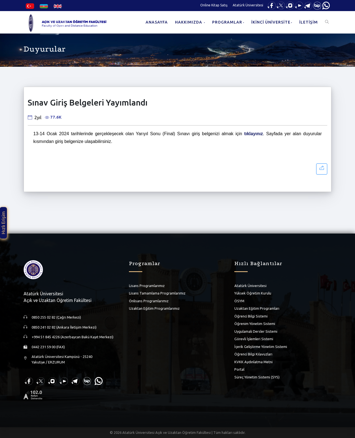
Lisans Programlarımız (147, 285)
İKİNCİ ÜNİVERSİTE (270, 22)
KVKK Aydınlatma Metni (253, 361)
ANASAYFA (157, 22)
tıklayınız (253, 133)
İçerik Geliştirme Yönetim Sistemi (260, 346)
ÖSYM (239, 301)
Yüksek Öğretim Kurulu (252, 293)
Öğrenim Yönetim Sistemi (254, 324)
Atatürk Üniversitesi (248, 5)
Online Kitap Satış (213, 5)
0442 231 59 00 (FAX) (48, 347)
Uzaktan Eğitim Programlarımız (154, 308)
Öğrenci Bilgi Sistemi (251, 316)
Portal (239, 369)
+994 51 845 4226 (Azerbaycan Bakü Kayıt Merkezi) (72, 337)
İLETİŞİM (308, 22)
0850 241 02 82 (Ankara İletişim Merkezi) (64, 327)
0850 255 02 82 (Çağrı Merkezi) (56, 317)
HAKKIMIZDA (189, 22)
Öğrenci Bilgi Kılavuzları (253, 354)
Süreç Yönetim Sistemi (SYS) (257, 377)
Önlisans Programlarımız (149, 301)
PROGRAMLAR (227, 22)
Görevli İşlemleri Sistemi (253, 339)
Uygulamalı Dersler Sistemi (255, 331)
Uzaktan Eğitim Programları (256, 308)
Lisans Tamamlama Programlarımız (157, 293)
